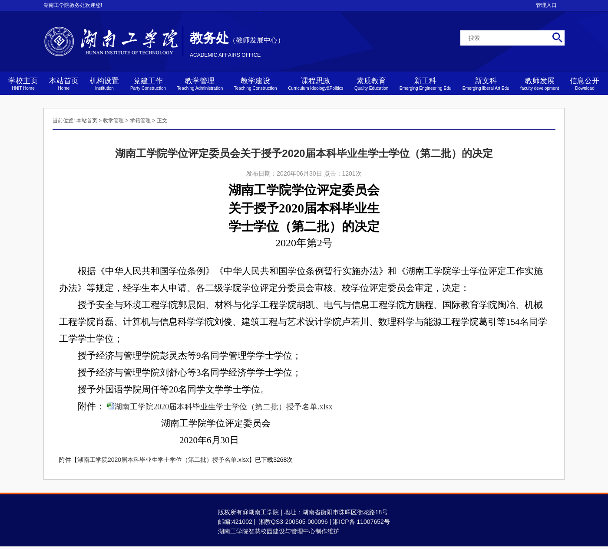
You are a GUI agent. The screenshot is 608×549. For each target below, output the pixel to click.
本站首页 (64, 84)
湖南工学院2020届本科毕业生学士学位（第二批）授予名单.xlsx (223, 406)
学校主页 (23, 84)
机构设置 (104, 84)
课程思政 (315, 84)
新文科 (486, 84)
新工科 (426, 84)
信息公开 (584, 84)
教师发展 (539, 84)
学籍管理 (140, 121)
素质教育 (371, 84)
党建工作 (148, 84)
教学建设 (255, 84)
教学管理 (200, 84)
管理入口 (546, 5)
